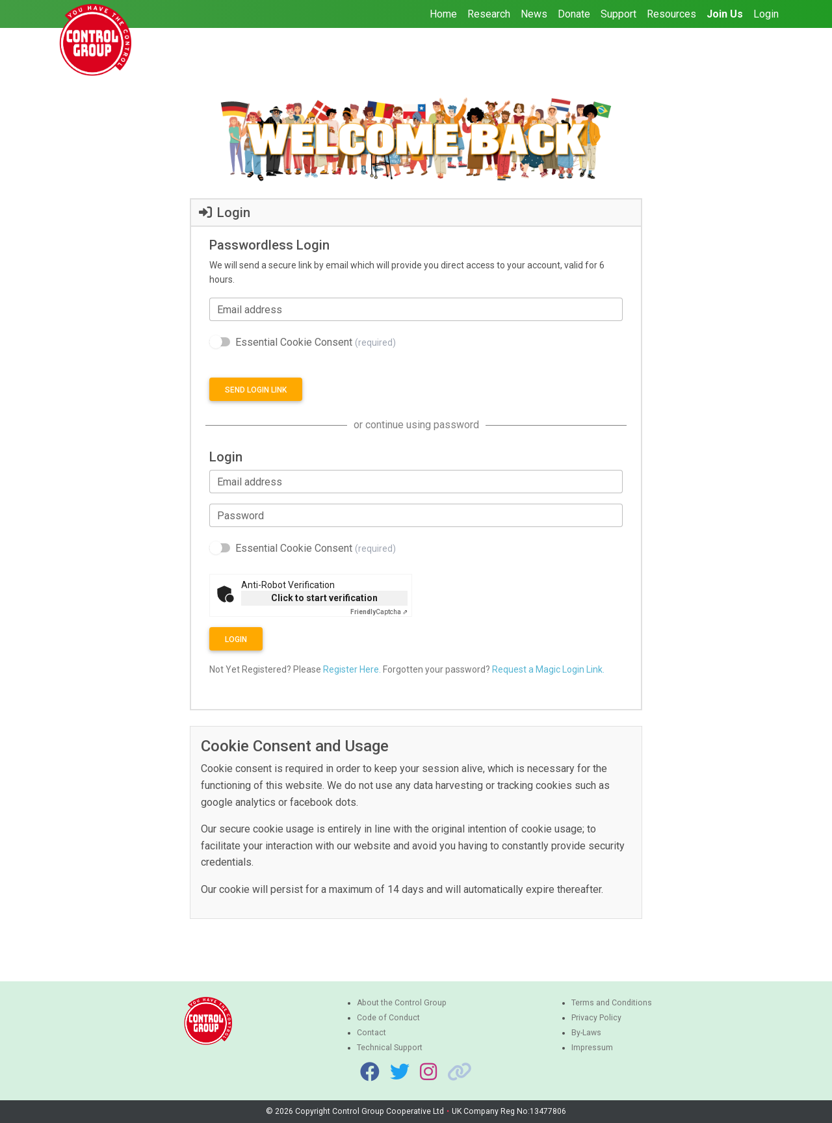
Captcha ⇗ (379, 611)
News (534, 14)
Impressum (592, 1047)
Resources (671, 14)
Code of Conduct (388, 1017)
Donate (574, 14)
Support (618, 14)
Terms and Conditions (611, 1002)
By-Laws (586, 1032)
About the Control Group (402, 1002)
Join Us (725, 14)
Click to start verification (324, 598)
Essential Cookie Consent (315, 342)
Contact (371, 1032)
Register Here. (352, 669)
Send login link (256, 389)
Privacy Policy (596, 1017)
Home (443, 14)
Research (488, 14)
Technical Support (389, 1047)
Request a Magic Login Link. (548, 669)
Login (766, 14)
